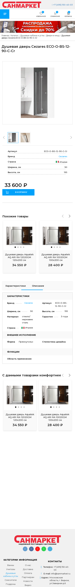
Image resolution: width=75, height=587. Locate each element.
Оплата (28, 573)
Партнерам (28, 577)
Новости (28, 581)
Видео (28, 585)
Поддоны (11, 584)
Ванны (10, 565)
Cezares (63, 156)
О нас (28, 565)
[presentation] (3, 137)
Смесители (11, 580)
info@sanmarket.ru (60, 573)
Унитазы (10, 569)
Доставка (28, 569)
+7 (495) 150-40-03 (62, 4)
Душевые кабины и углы (10, 574)
